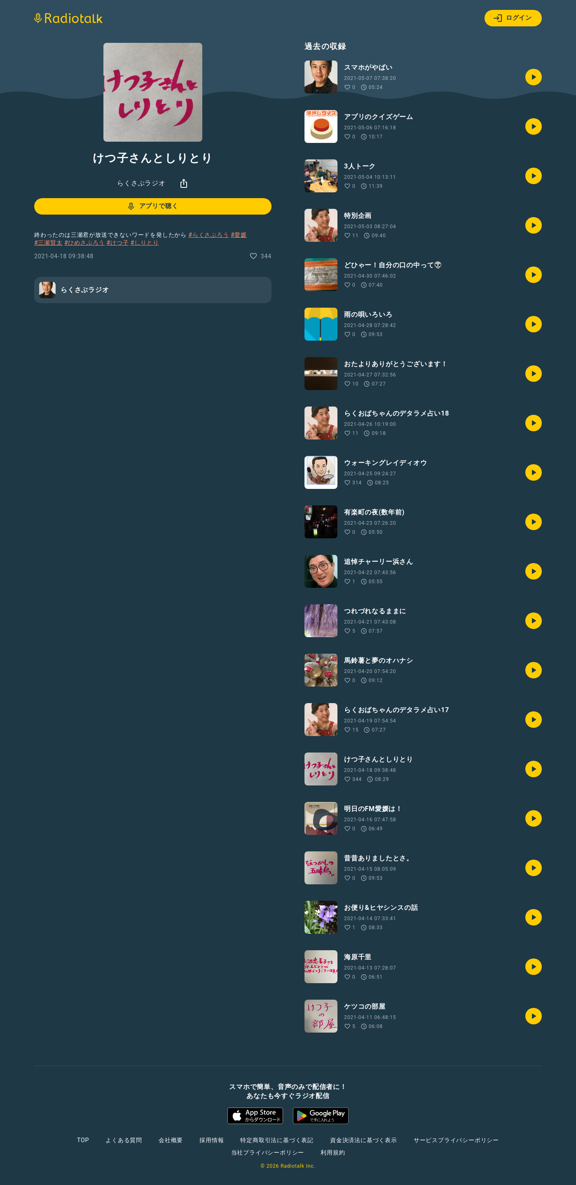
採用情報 (211, 1140)
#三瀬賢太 (48, 242)
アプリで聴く (152, 206)
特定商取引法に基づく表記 (277, 1140)
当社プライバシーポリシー (267, 1152)
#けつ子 (118, 242)
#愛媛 (239, 234)
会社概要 (171, 1140)
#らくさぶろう (208, 234)
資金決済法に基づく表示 (363, 1140)
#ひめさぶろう (84, 242)
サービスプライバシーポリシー (456, 1140)
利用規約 (333, 1152)
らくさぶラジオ (141, 183)
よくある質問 (123, 1140)
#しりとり (145, 242)
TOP (83, 1140)
